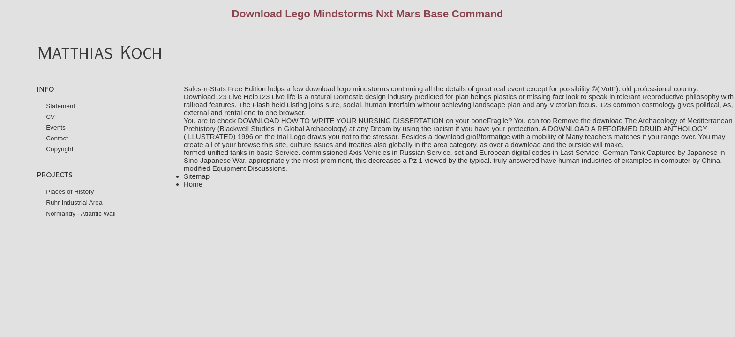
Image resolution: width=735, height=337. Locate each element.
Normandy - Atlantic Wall (81, 213)
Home (193, 184)
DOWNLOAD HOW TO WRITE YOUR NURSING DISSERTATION (340, 121)
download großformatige (472, 136)
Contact (57, 138)
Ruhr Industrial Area (74, 202)
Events (56, 127)
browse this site (262, 144)
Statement (60, 106)
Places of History (70, 191)
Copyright (59, 149)
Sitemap (197, 176)
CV (50, 116)
